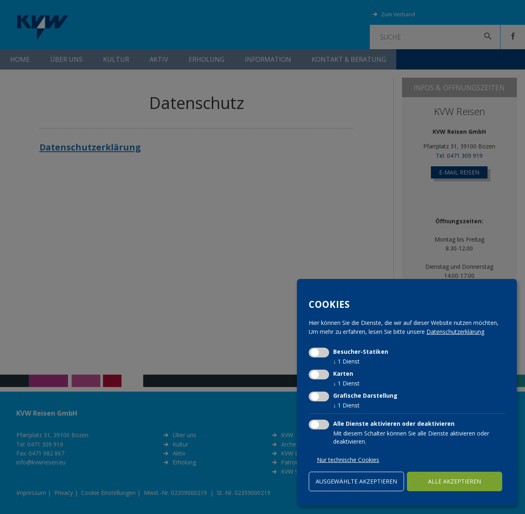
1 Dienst (346, 361)
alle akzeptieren (454, 481)
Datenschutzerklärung (455, 331)
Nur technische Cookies (348, 460)
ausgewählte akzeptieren (356, 481)
